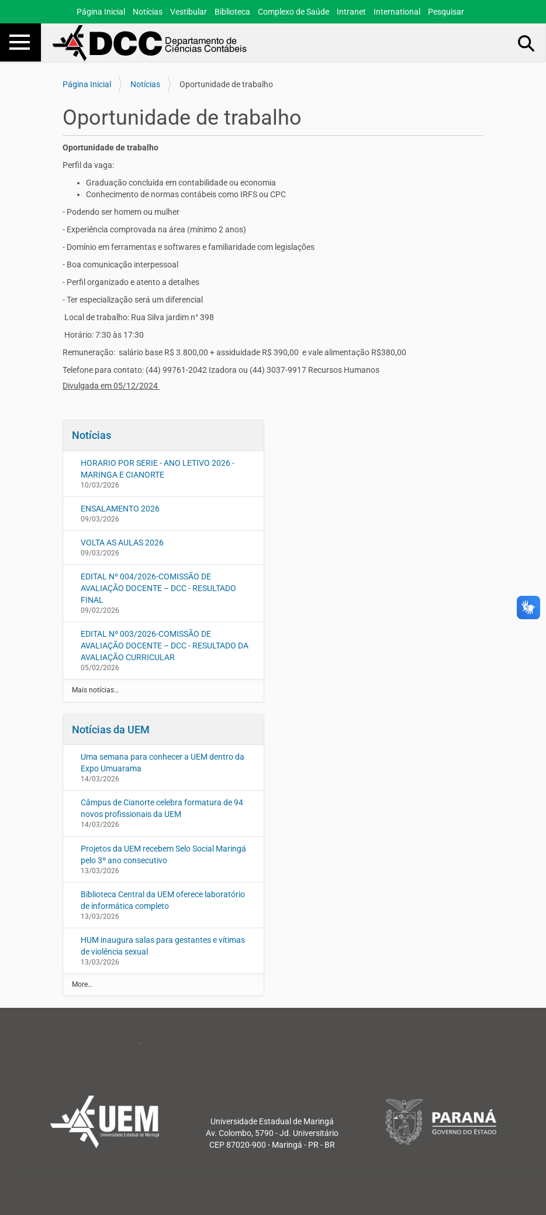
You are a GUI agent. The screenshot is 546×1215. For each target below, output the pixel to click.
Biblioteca (232, 11)
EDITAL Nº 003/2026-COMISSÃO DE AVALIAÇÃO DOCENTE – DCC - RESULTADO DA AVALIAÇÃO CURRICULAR (164, 645)
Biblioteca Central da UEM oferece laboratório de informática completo (163, 900)
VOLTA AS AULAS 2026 (122, 542)
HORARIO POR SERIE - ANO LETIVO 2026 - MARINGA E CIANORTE (157, 468)
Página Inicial (101, 11)
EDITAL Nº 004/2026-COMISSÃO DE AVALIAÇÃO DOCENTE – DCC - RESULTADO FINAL (158, 588)
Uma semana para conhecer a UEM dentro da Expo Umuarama (162, 762)
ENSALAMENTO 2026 (120, 508)
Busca (526, 42)
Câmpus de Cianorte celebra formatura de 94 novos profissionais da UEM (162, 808)
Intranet (351, 11)
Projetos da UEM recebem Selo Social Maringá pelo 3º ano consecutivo (163, 854)
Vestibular (188, 11)
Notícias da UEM (111, 729)
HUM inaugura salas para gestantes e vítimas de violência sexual (163, 945)
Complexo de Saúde (293, 11)
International (397, 11)
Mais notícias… (95, 690)
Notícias (148, 11)
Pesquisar (446, 11)
